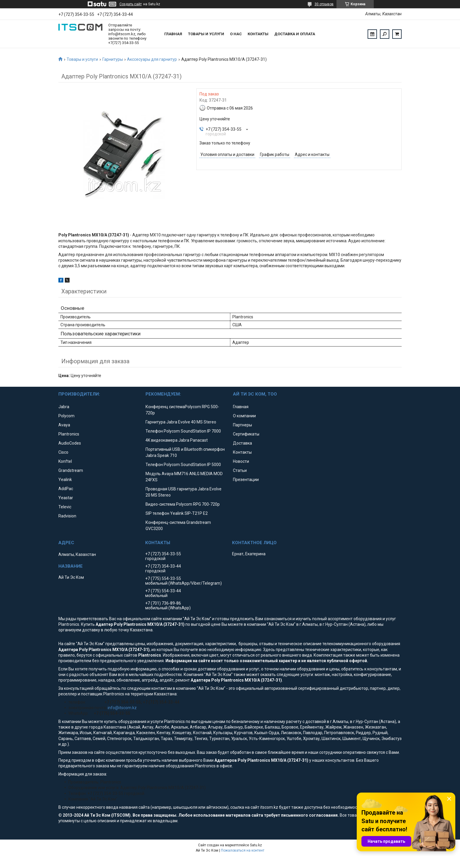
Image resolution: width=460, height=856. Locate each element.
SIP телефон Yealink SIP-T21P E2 (177, 513)
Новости (241, 461)
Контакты (258, 34)
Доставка (242, 443)
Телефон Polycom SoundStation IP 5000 (183, 464)
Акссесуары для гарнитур (152, 59)
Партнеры (242, 425)
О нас (236, 34)
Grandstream (70, 470)
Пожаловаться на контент (242, 850)
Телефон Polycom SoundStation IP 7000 (183, 431)
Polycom (66, 415)
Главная (173, 34)
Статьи (240, 470)
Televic (64, 506)
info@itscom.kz (122, 707)
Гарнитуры (112, 59)
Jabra (63, 406)
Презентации (246, 479)
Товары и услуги (206, 34)
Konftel (65, 461)
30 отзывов (324, 4)
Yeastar (65, 497)
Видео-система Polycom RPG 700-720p (183, 504)
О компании (244, 415)
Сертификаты (246, 434)
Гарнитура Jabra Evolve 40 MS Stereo (181, 422)
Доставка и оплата (294, 34)
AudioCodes (69, 443)
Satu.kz (256, 845)
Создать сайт (130, 4)
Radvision (67, 516)
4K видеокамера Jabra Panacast (177, 440)
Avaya (64, 425)
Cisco (63, 452)
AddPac (65, 488)
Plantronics (68, 434)
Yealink (65, 479)
